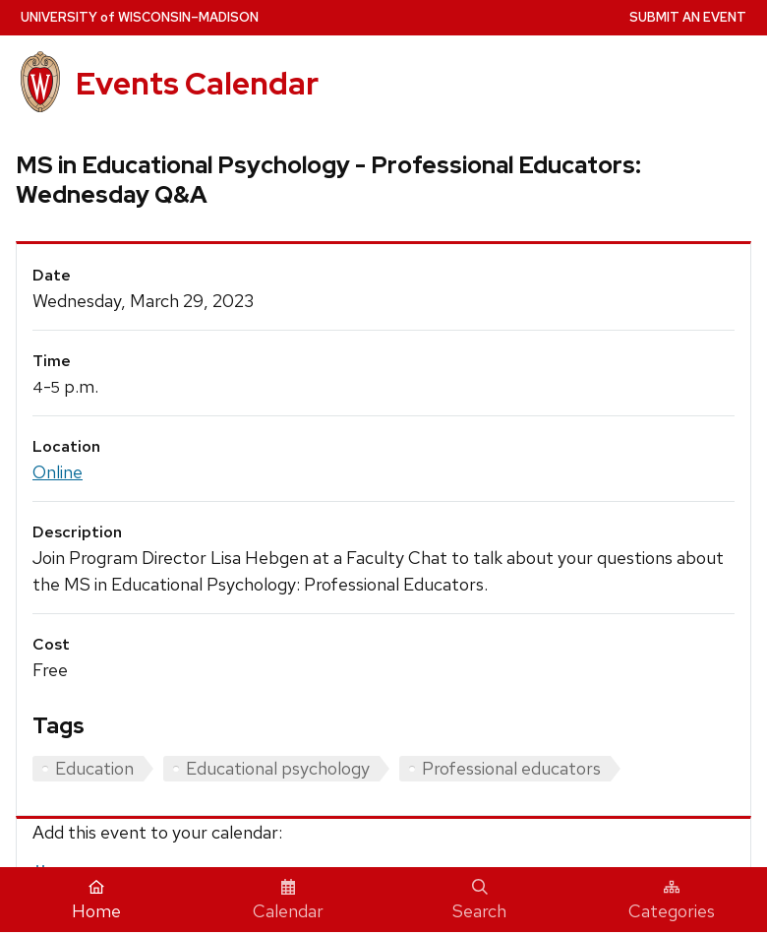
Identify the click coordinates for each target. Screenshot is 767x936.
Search (479, 900)
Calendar (288, 900)
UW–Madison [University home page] (140, 17)
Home (96, 900)
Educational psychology (278, 768)
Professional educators (511, 768)
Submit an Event (687, 17)
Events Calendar (197, 83)
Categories (671, 900)
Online (57, 472)
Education (94, 768)
